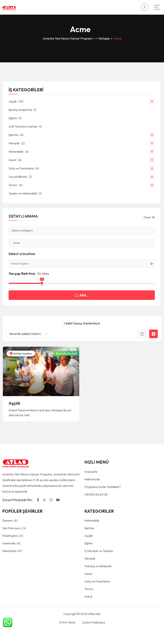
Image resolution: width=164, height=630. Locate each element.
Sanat (15, 160)
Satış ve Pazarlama (24, 168)
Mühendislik (19, 151)
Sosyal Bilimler (20, 177)
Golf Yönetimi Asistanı (25, 126)
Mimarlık (17, 143)
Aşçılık (14, 403)
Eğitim (15, 118)
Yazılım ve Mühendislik (25, 193)
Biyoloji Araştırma (22, 110)
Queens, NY (10, 520)
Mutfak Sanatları (21, 353)
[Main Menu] (157, 7)
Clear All (149, 217)
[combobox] (28, 334)
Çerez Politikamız (93, 622)
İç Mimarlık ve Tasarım (98, 551)
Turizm (15, 185)
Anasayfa (90, 471)
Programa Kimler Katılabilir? (102, 487)
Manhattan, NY (12, 551)
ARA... (81, 295)
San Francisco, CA (14, 528)
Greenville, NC (11, 543)
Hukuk (88, 596)
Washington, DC (13, 536)
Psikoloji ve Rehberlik (98, 566)
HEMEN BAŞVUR (95, 494)
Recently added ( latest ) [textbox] (25, 334)
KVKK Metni (67, 622)
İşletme (16, 135)
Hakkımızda (92, 479)
